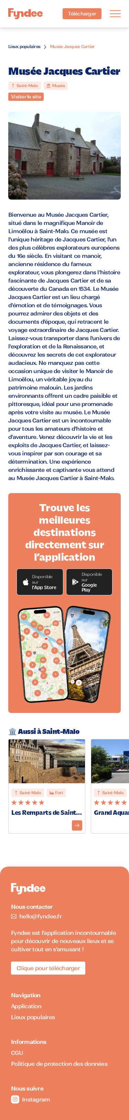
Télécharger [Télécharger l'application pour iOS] (82, 14)
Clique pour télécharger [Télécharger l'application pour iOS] (48, 968)
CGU (17, 1052)
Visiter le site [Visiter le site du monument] (26, 97)
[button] (40, 582)
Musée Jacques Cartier (72, 46)
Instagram (30, 1099)
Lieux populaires (24, 46)
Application (26, 1006)
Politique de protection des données (59, 1063)
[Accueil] (25, 14)
